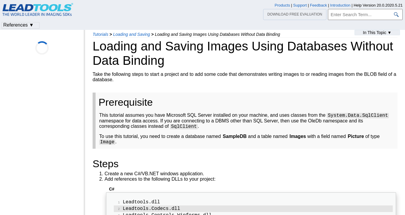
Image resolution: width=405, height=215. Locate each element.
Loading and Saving (131, 34)
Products (282, 5)
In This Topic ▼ (377, 32)
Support (300, 5)
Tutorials (100, 34)
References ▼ (18, 24)
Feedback (318, 5)
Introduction (340, 5)
